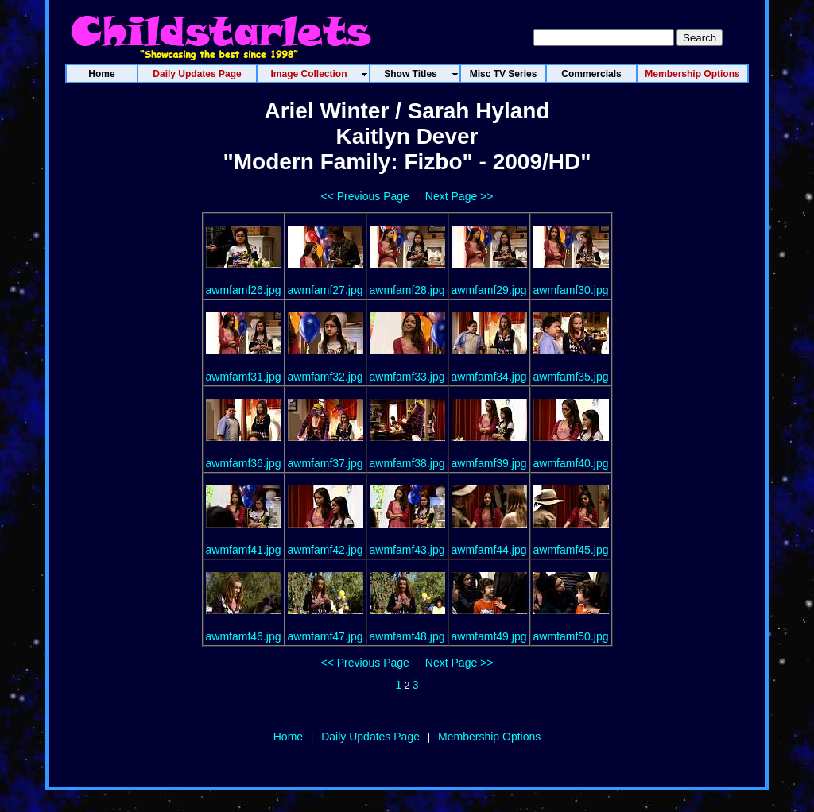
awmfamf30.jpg (571, 290)
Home (288, 736)
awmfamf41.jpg (243, 549)
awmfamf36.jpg (243, 463)
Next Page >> (459, 196)
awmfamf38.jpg (407, 463)
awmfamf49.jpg (489, 636)
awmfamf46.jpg (243, 636)
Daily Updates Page (370, 736)
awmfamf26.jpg (243, 290)
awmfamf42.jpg (325, 549)
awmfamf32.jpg (325, 376)
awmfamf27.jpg (325, 290)
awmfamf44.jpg (489, 549)
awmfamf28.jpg (407, 290)
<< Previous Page (365, 196)
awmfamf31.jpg (243, 376)
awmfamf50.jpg (571, 636)
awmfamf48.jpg (407, 636)
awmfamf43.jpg (407, 549)
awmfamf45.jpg (571, 549)
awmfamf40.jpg (571, 463)
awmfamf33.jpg (407, 376)
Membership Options (489, 736)
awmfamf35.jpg (571, 376)
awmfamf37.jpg (325, 463)
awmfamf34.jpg (489, 376)
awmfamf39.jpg (489, 463)
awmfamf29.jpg (489, 290)
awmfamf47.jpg (325, 636)
